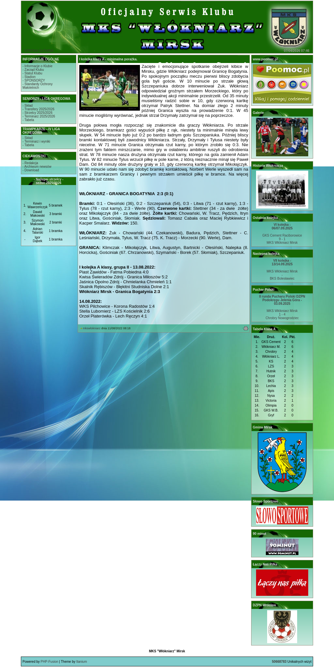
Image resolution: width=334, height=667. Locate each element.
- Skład (28, 105)
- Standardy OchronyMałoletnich (38, 85)
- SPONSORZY (34, 80)
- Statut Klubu (32, 73)
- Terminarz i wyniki (36, 141)
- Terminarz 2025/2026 (39, 116)
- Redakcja (30, 163)
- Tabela (28, 120)
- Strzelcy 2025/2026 (38, 113)
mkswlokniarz (91, 328)
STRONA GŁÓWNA (38, 51)
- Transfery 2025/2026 (38, 109)
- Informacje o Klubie (38, 66)
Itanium (81, 661)
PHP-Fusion (49, 661)
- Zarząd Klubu (33, 69)
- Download (31, 170)
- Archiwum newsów (37, 166)
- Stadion (29, 77)
